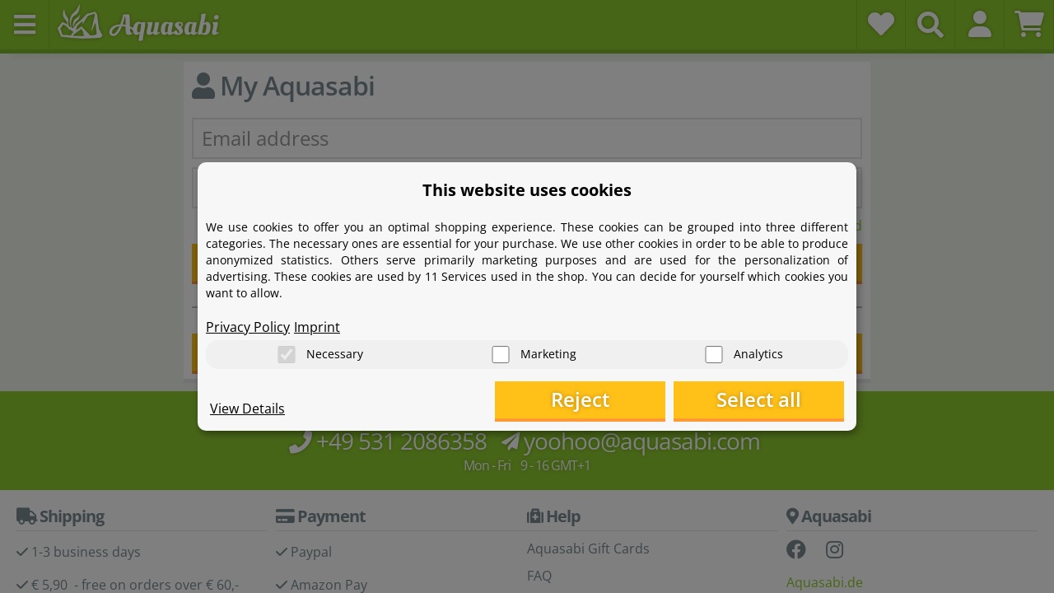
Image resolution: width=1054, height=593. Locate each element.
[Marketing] (500, 354)
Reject (589, 399)
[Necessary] (286, 354)
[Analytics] (714, 354)
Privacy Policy (248, 326)
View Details (247, 408)
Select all (762, 399)
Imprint (317, 326)
